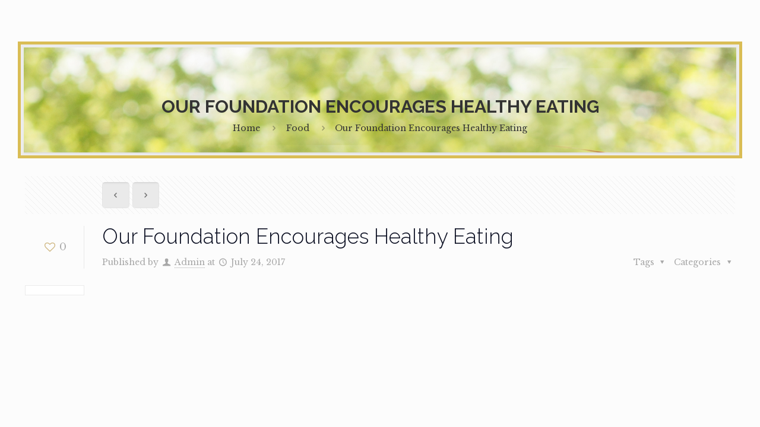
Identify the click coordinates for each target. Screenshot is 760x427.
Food (297, 128)
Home (246, 128)
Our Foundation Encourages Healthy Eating (431, 128)
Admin (190, 262)
